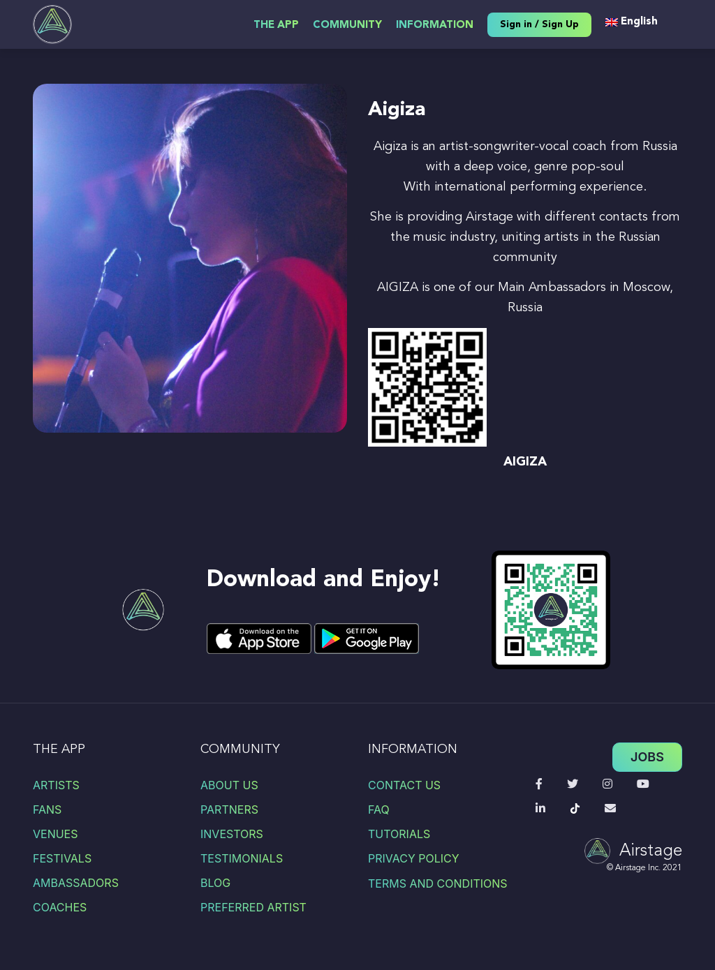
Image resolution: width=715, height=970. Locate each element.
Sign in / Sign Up (539, 24)
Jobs (647, 756)
